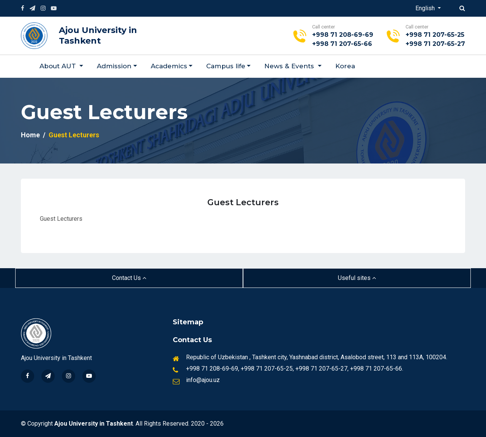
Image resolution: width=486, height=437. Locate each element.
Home (30, 135)
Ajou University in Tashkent (98, 35)
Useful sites (357, 277)
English (425, 8)
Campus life (225, 66)
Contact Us (129, 277)
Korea (345, 66)
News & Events (290, 66)
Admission (114, 66)
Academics (169, 66)
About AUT (58, 66)
